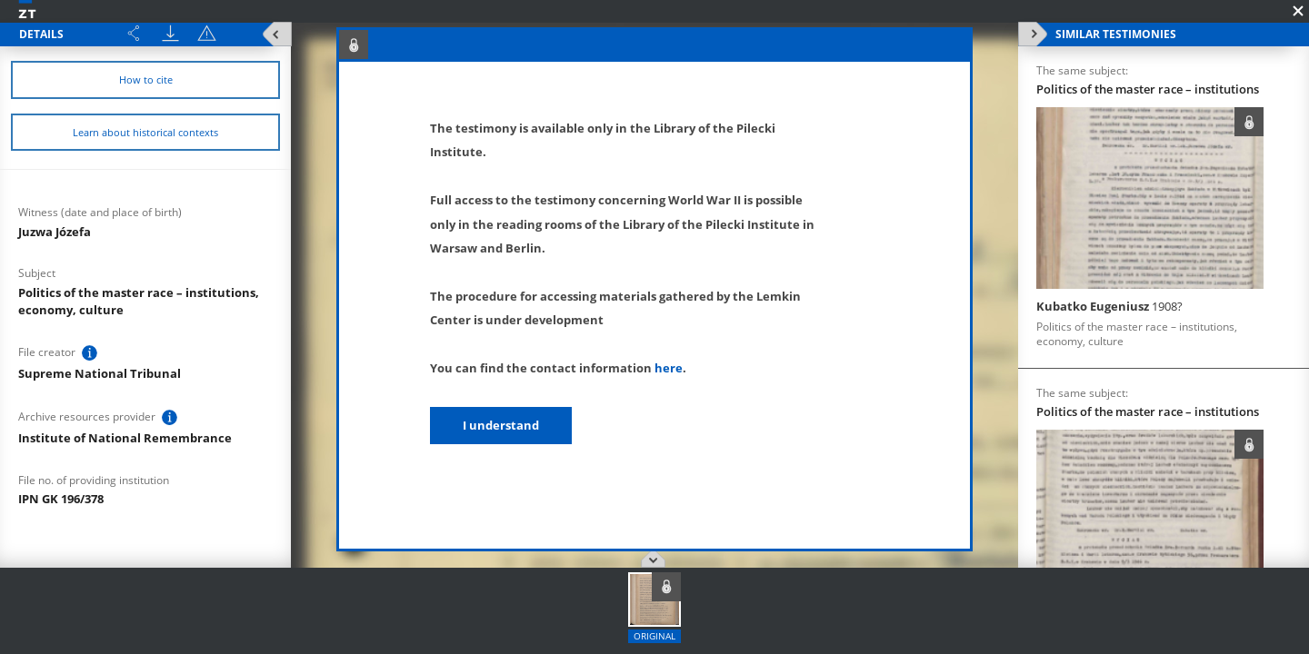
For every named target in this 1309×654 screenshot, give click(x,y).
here (668, 368)
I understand (501, 425)
